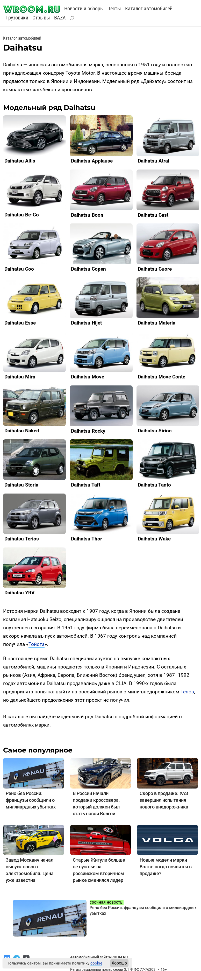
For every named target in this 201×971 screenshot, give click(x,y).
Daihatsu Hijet (86, 323)
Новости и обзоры (84, 8)
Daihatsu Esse (20, 323)
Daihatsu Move (87, 377)
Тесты (114, 8)
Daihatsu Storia (21, 485)
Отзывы (41, 18)
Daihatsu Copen (88, 269)
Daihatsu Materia (156, 323)
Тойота (36, 644)
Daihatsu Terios (21, 539)
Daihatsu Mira (19, 377)
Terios (187, 692)
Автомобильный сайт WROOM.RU (99, 957)
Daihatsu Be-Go (21, 215)
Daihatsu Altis (19, 161)
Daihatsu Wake (154, 539)
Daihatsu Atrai (153, 161)
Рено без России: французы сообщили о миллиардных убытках (31, 800)
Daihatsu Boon (87, 215)
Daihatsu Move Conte (161, 377)
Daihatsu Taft (85, 485)
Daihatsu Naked (21, 431)
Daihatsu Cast (153, 215)
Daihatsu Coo (19, 269)
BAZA (60, 18)
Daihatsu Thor (86, 539)
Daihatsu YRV (19, 593)
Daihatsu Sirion (155, 431)
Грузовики (17, 18)
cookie (96, 963)
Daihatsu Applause (92, 161)
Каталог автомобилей (149, 8)
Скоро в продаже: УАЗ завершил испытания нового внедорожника (164, 800)
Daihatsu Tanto (154, 485)
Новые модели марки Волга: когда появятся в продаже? (166, 866)
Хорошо (119, 963)
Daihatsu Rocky (88, 431)
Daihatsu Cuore (155, 269)
